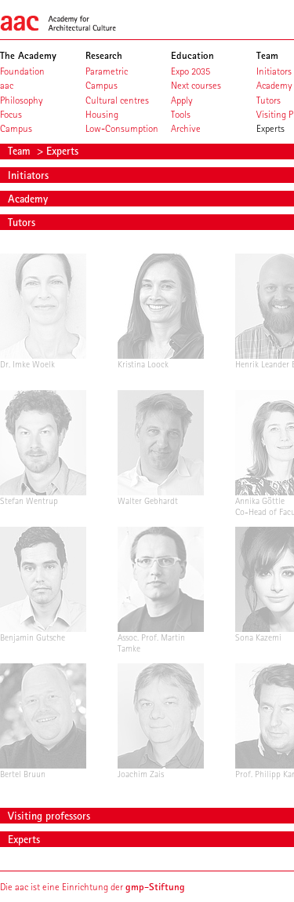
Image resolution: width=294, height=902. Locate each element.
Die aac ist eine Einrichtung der (92, 887)
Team (21, 151)
